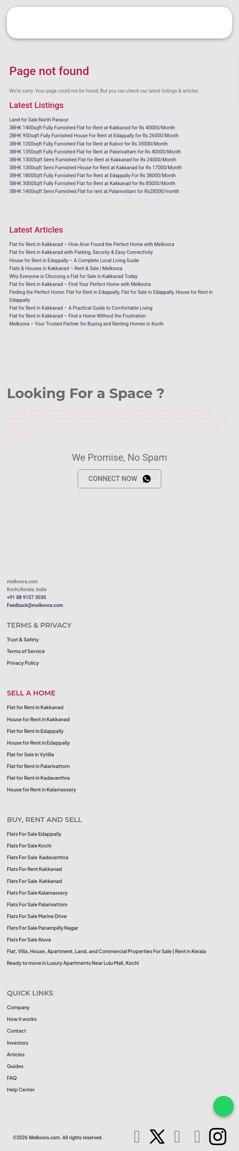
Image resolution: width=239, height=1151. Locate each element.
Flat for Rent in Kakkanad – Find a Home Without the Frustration (77, 316)
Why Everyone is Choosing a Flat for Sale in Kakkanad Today (73, 276)
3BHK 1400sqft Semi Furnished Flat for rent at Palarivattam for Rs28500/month (94, 191)
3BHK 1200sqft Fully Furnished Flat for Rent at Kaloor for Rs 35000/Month (88, 144)
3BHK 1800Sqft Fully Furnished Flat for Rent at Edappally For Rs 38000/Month (92, 175)
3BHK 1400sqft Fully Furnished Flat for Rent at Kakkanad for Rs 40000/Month (92, 127)
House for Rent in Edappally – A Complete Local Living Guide (74, 260)
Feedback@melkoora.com (35, 605)
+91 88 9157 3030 (26, 597)
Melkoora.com (44, 1137)
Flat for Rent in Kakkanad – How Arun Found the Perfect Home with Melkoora (91, 244)
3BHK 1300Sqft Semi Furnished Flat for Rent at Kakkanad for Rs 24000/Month (92, 159)
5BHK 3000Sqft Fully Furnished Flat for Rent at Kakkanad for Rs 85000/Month (92, 183)
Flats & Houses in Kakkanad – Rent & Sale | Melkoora (65, 268)
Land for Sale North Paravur (38, 119)
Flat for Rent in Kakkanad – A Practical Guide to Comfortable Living (80, 308)
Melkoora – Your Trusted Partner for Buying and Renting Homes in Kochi (86, 324)
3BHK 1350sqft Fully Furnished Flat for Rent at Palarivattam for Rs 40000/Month (95, 151)
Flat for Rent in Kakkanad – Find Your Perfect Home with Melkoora (80, 284)
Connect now (119, 479)
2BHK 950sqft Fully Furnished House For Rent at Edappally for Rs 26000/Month (93, 135)
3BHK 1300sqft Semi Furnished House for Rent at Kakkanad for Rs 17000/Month (95, 167)
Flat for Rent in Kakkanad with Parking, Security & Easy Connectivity (81, 252)
